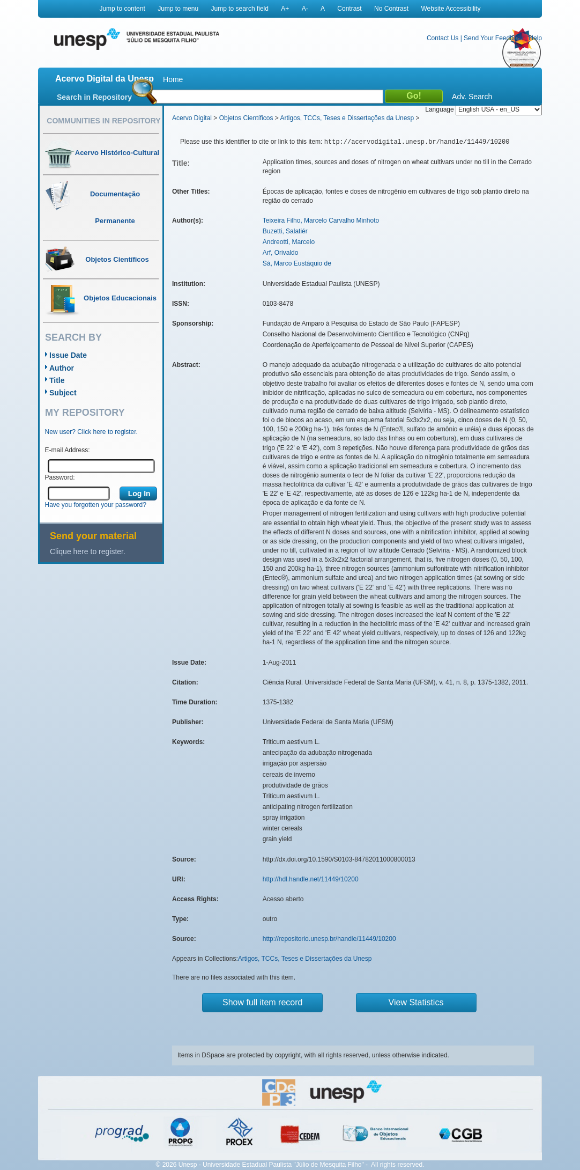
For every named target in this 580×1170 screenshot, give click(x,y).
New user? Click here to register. (91, 432)
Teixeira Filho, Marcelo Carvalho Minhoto (321, 220)
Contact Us (442, 38)
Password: (60, 477)
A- (305, 8)
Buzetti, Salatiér (285, 231)
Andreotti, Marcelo (289, 242)
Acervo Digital (192, 118)
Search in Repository (94, 97)
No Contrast (391, 8)
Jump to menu (178, 8)
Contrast (349, 8)
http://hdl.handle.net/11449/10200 (311, 879)
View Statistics (416, 1002)
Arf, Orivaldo (281, 252)
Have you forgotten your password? (95, 505)
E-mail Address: (67, 450)
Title (57, 380)
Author (61, 368)
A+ (285, 8)
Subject (63, 392)
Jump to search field (240, 8)
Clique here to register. (87, 551)
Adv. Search (472, 96)
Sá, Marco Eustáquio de (297, 263)
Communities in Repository (103, 120)
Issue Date (68, 355)
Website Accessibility (450, 8)
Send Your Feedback (493, 38)
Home (173, 79)
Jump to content (122, 8)
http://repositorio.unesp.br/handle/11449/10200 (329, 939)
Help (535, 38)
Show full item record (262, 1002)
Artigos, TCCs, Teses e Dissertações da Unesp (347, 118)
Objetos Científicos (246, 118)
